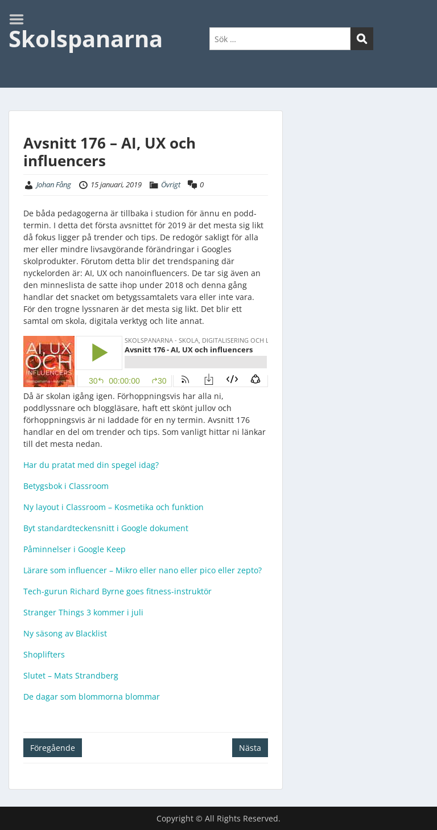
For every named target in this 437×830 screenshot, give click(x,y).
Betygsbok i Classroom (66, 485)
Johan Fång (53, 184)
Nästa (250, 747)
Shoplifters (44, 654)
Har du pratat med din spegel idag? (91, 464)
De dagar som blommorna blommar (91, 696)
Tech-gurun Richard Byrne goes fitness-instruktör (117, 591)
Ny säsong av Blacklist (65, 633)
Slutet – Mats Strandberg (70, 675)
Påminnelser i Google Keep (74, 549)
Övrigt (170, 184)
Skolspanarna (86, 38)
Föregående (52, 747)
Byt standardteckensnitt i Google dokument (105, 528)
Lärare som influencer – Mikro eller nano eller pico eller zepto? (142, 570)
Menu (20, 19)
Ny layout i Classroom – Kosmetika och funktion (113, 507)
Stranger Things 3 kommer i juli (83, 612)
